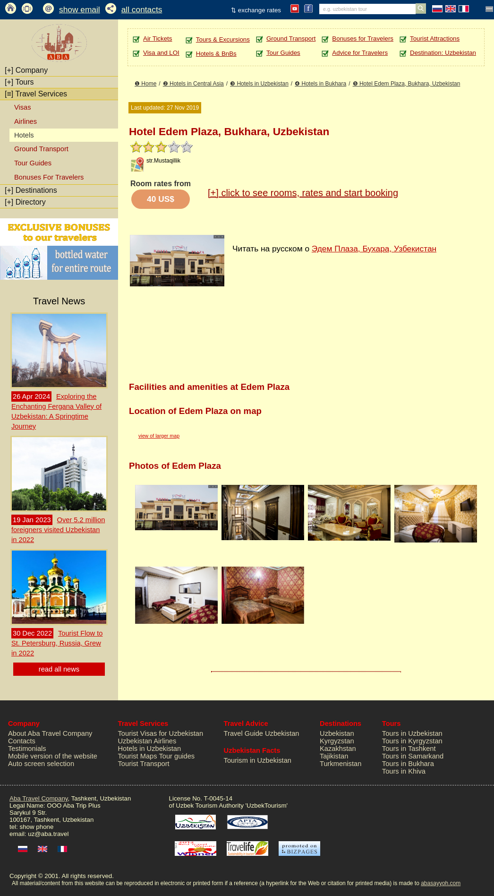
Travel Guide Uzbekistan (261, 733)
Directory (25, 202)
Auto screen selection (41, 763)
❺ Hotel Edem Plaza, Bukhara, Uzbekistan (406, 83)
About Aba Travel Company (50, 733)
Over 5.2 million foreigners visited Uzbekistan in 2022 (58, 529)
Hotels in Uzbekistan (149, 748)
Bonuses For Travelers (49, 177)
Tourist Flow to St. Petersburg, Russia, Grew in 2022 (56, 643)
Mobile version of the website (52, 756)
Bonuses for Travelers (362, 38)
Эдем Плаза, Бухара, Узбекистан (374, 248)
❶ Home (145, 83)
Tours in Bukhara (408, 763)
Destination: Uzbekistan (443, 52)
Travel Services (36, 94)
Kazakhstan (338, 748)
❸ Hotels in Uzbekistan (259, 83)
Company (26, 70)
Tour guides (177, 756)
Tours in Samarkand (412, 756)
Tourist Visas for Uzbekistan (161, 733)
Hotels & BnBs (216, 53)
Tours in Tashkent (409, 748)
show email (79, 9)
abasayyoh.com (440, 883)
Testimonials (27, 748)
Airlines (25, 121)
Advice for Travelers (360, 52)
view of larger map (158, 436)
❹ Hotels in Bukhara (320, 83)
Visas (22, 107)
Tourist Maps (137, 756)
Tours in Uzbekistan (412, 733)
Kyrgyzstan (337, 741)
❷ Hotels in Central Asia (193, 83)
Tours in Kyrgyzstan (412, 741)
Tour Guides (32, 163)
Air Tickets (157, 38)
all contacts (141, 9)
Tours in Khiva (404, 771)
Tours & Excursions (223, 39)
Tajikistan (334, 756)
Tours (19, 82)
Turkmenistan (340, 763)
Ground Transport (41, 149)
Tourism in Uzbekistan (257, 760)
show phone (36, 826)
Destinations (31, 190)
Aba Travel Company (38, 798)
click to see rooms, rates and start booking (303, 193)
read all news (59, 669)
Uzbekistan (337, 733)
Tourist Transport (144, 763)
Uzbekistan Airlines (147, 741)
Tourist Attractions (435, 38)
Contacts (21, 741)
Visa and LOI (161, 52)
